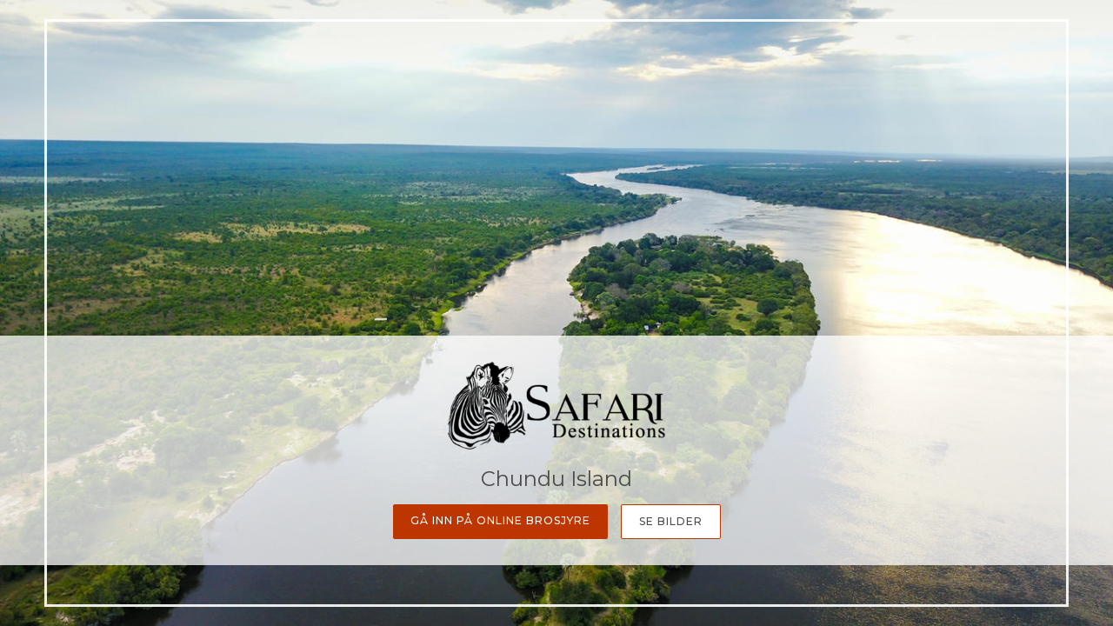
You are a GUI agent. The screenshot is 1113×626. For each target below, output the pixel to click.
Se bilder (671, 521)
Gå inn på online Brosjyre (500, 520)
